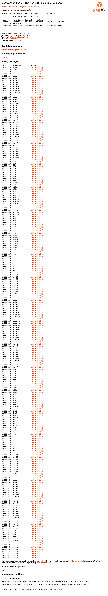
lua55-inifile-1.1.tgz (37, 80)
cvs (15, 44)
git (20, 44)
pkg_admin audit (10, 585)
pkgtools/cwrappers (19, 54)
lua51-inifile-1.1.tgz (37, 72)
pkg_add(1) (75, 565)
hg (18, 44)
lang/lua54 (5, 62)
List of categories (20, 7)
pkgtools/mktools (7, 54)
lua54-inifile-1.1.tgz (37, 78)
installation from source (44, 567)
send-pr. (60, 593)
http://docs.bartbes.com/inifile (18, 41)
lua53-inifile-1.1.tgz (37, 76)
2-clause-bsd (12, 43)
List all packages (33, 7)
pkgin (41, 565)
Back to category (8, 7)
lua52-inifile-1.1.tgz (37, 74)
